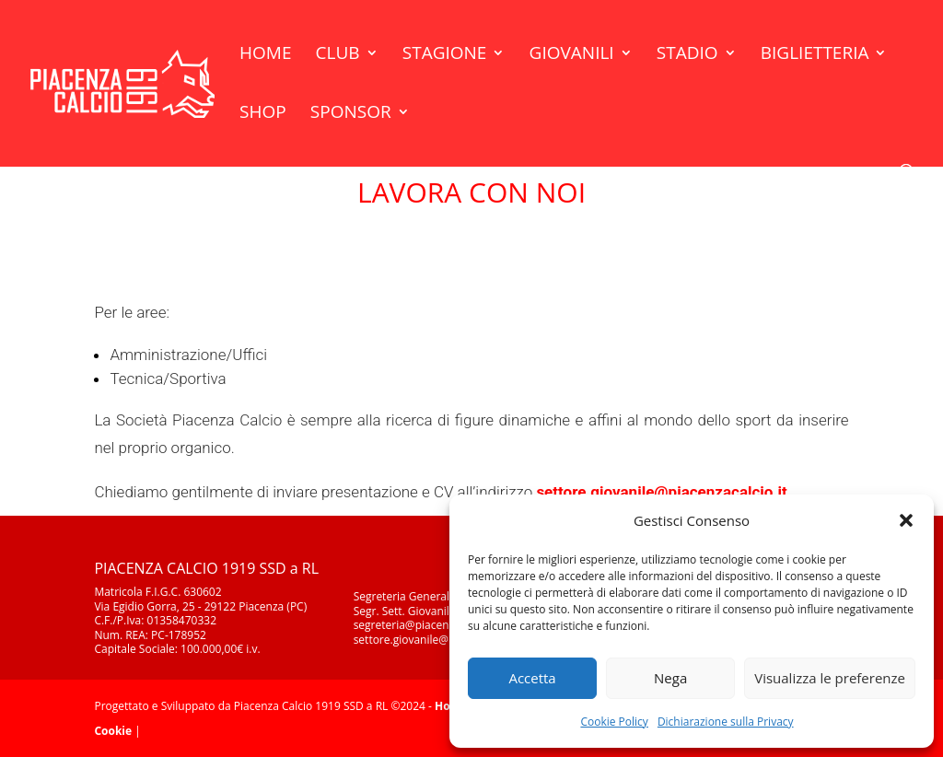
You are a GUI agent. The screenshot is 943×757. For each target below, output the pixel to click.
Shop (262, 114)
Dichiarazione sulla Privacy (726, 721)
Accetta (531, 678)
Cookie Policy (613, 721)
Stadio (687, 55)
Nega (670, 678)
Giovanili (572, 55)
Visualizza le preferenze (829, 678)
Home (265, 55)
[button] (906, 520)
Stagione (444, 55)
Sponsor (350, 114)
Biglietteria (815, 55)
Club (338, 55)
